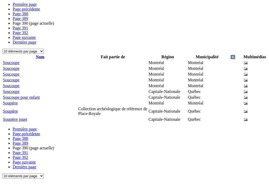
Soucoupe (11, 62)
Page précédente (26, 9)
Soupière (10, 103)
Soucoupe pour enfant (21, 97)
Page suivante (24, 37)
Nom (40, 57)
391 (20, 28)
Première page (25, 4)
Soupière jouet (15, 119)
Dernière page (24, 42)
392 (20, 32)
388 (20, 14)
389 (20, 18)
